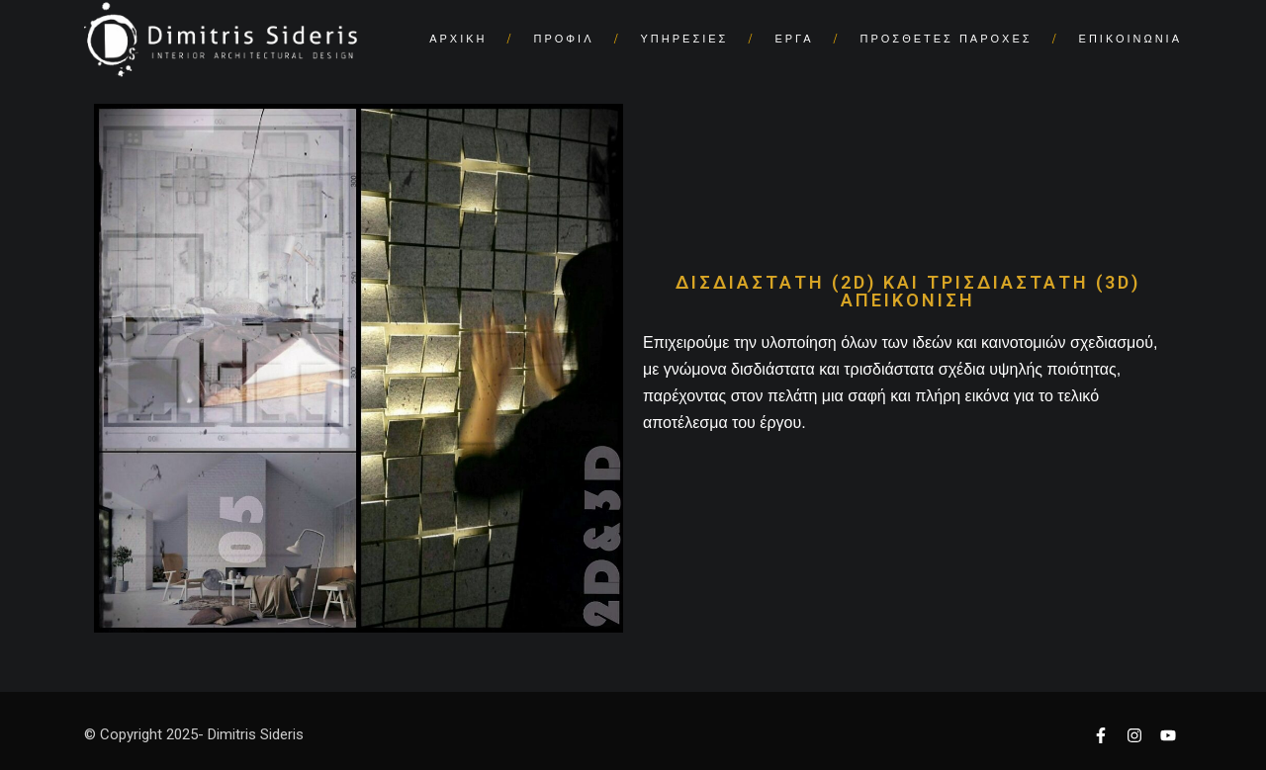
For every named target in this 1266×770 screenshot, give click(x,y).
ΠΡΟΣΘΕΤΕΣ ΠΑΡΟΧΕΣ (946, 38)
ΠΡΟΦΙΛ (564, 38)
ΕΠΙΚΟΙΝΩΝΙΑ (1130, 38)
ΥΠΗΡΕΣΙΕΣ (685, 38)
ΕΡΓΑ (793, 38)
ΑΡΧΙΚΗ (458, 38)
